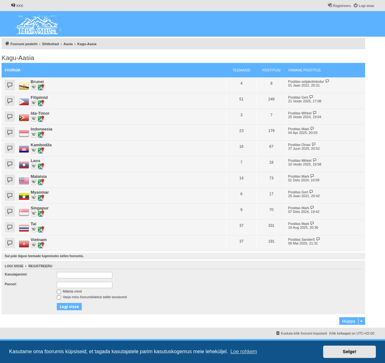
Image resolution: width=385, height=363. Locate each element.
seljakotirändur (312, 81)
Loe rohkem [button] (243, 351)
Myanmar (40, 192)
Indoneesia (41, 129)
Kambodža (41, 144)
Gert (304, 97)
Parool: (11, 284)
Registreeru (40, 266)
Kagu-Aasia (18, 57)
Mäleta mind (69, 291)
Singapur (40, 208)
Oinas (306, 145)
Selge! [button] (349, 351)
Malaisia (39, 176)
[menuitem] (17, 5)
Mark (305, 129)
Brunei (37, 81)
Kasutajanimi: (16, 274)
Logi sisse (14, 266)
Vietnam (39, 239)
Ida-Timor (40, 113)
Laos (35, 160)
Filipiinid (39, 97)
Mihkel (306, 113)
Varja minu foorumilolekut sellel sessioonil (92, 297)
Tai (33, 223)
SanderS (308, 239)
